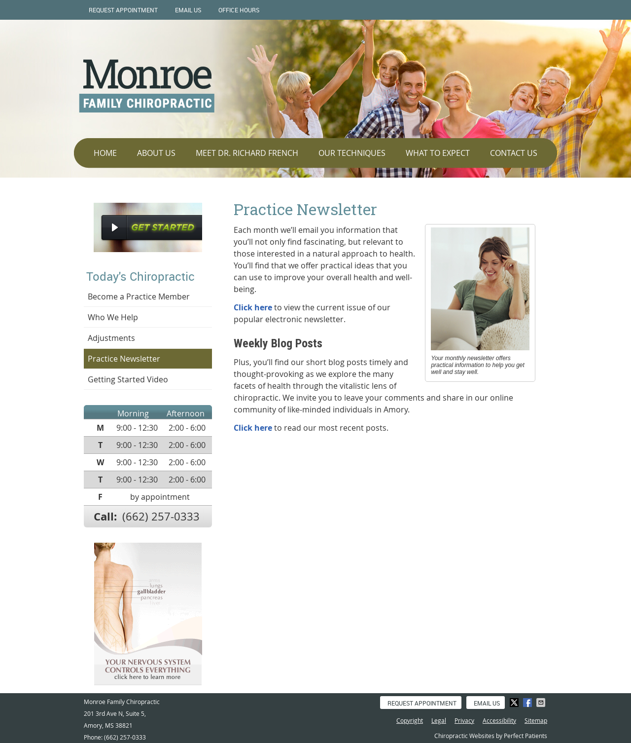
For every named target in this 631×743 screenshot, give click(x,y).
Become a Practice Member (139, 296)
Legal (438, 720)
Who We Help (113, 317)
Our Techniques (352, 153)
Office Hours (238, 10)
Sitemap (536, 720)
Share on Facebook (528, 702)
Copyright (409, 720)
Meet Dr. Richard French (247, 153)
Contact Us (513, 153)
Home (105, 153)
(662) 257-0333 (161, 516)
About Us (156, 153)
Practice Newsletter (124, 358)
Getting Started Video (128, 379)
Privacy (464, 720)
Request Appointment (123, 10)
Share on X (515, 702)
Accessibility (499, 720)
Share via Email (541, 702)
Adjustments (111, 338)
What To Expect (438, 153)
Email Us (188, 10)
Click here (253, 307)
